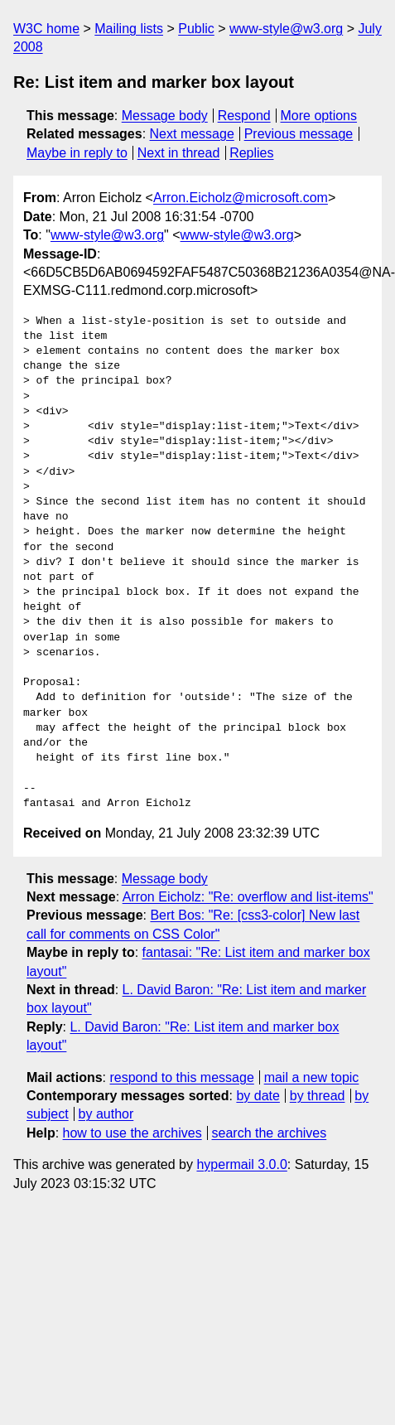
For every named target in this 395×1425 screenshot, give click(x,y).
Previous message (299, 134)
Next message (192, 134)
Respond (244, 116)
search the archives (269, 1133)
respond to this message (181, 1077)
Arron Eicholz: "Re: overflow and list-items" (248, 897)
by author (106, 1114)
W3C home (46, 29)
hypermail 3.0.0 (241, 1164)
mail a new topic (311, 1077)
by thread (317, 1096)
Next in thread (178, 153)
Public (196, 29)
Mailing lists (128, 29)
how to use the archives (132, 1133)
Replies (251, 153)
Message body (165, 116)
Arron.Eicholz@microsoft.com (240, 198)
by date (257, 1096)
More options (319, 116)
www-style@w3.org (286, 29)
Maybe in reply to (77, 153)
